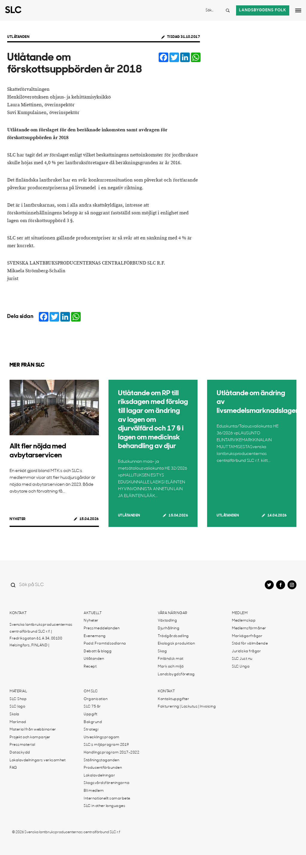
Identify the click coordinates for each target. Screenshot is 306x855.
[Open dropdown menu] (298, 10)
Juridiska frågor (246, 651)
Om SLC (91, 691)
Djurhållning (168, 628)
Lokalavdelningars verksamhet (37, 760)
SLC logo (17, 706)
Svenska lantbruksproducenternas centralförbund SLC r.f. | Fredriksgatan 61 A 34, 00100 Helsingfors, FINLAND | (41, 635)
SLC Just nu (242, 659)
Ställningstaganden (101, 760)
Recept (90, 666)
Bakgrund (93, 722)
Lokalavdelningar (99, 775)
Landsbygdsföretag (176, 674)
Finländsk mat (170, 659)
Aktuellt (93, 613)
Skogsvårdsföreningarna (106, 783)
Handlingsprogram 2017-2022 (111, 752)
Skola (14, 714)
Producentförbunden (103, 768)
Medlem (239, 613)
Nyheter (18, 519)
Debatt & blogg (97, 651)
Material (18, 691)
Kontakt (18, 613)
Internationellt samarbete (107, 798)
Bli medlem (94, 791)
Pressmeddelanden (102, 628)
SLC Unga (241, 666)
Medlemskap (243, 620)
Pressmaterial (22, 745)
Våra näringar (172, 613)
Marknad (18, 722)
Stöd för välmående (250, 643)
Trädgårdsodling (173, 636)
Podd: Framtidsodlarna (105, 643)
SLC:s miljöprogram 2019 (106, 745)
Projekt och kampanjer (30, 737)
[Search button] (227, 10)
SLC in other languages (104, 806)
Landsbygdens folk (262, 10)
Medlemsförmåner (249, 628)
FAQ (13, 768)
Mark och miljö (170, 666)
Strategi (91, 729)
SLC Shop (18, 699)
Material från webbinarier (33, 729)
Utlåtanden (18, 37)
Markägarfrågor (247, 636)
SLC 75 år (92, 706)
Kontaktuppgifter (173, 699)
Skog (162, 651)
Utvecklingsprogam (102, 737)
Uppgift (90, 714)
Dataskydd (20, 752)
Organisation (96, 699)
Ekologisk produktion (176, 643)
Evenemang (95, 636)
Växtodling (167, 620)
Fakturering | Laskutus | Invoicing (187, 706)
